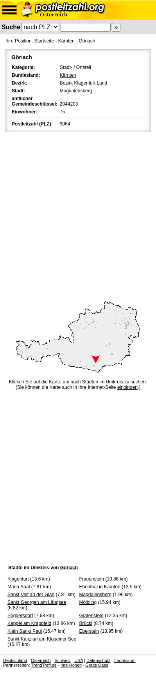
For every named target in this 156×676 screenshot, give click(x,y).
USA (78, 660)
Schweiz (62, 660)
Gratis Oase (96, 665)
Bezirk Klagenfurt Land (83, 83)
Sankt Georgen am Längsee (36, 602)
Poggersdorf (20, 615)
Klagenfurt (18, 579)
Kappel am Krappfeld (29, 623)
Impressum (124, 660)
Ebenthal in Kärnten (99, 587)
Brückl (85, 623)
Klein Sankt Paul (24, 631)
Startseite (44, 41)
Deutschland (15, 660)
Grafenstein (91, 615)
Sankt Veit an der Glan (30, 594)
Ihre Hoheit (71, 665)
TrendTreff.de (44, 665)
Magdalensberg (76, 91)
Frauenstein (91, 579)
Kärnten (66, 41)
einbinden (127, 387)
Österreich (41, 660)
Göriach (87, 41)
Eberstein (89, 631)
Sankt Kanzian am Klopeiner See (41, 639)
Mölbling (88, 602)
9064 (65, 124)
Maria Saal (18, 587)
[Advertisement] (78, 215)
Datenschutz (98, 660)
